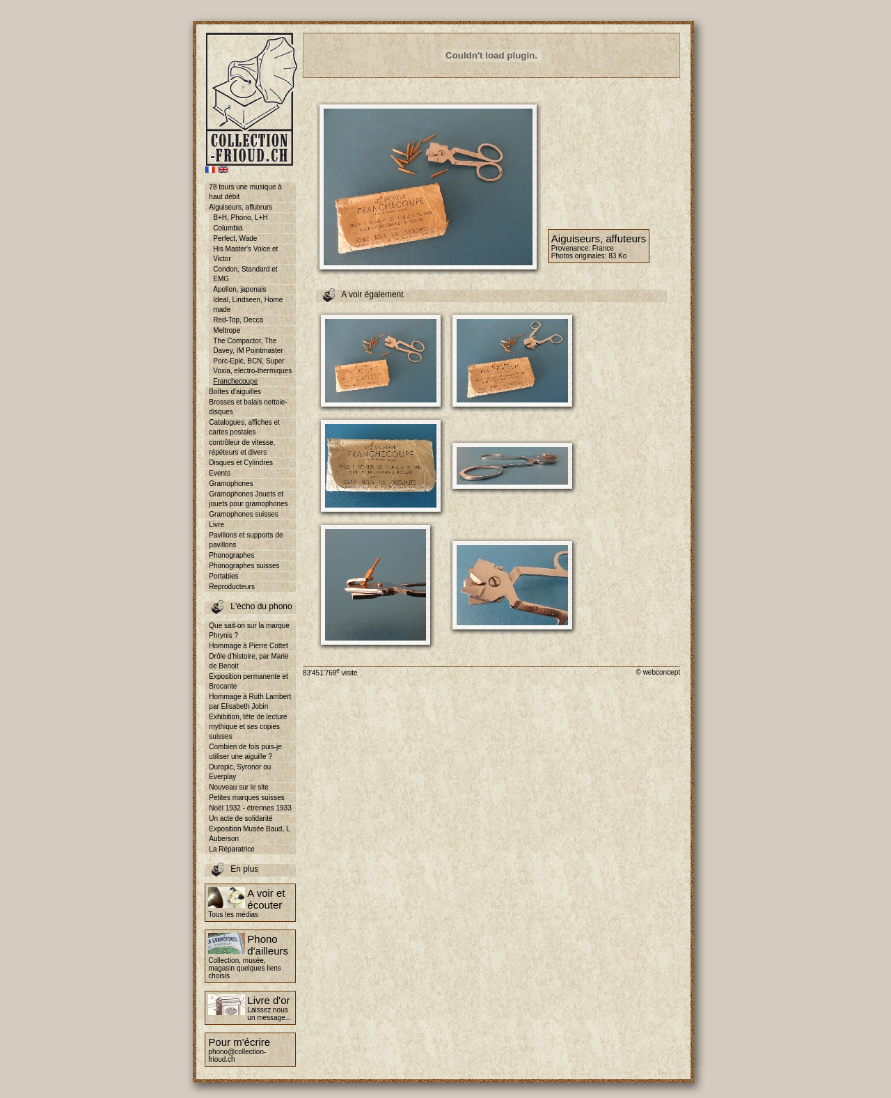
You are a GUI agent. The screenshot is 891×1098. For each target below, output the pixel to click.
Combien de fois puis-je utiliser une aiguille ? (245, 751)
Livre (216, 524)
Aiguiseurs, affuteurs (240, 207)
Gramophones (231, 483)
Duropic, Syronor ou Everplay (240, 772)
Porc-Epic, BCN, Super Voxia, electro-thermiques (252, 366)
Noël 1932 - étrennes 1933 (250, 808)
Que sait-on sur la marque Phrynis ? (249, 630)
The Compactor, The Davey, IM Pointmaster (248, 345)
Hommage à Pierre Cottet (248, 646)
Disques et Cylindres (241, 462)
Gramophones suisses (243, 514)
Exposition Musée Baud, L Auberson (249, 833)
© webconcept (658, 672)
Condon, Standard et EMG (245, 274)
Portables (223, 576)
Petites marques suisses (246, 797)
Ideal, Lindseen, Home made (248, 304)
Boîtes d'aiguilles (235, 391)
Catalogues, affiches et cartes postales (244, 427)
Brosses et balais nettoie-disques (248, 407)
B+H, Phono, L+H (240, 217)
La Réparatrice (232, 849)
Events (219, 473)
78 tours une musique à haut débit (245, 192)
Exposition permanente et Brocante (248, 681)
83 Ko (617, 256)
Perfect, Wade (235, 238)
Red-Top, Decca (238, 320)
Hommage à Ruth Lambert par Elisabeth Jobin (250, 701)
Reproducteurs (232, 586)
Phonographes (231, 555)
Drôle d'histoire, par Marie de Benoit (248, 661)
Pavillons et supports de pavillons (246, 540)
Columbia (227, 228)
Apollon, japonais (239, 289)
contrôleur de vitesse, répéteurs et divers (242, 447)
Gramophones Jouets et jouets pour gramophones (248, 499)
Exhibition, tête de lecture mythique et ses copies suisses (248, 726)
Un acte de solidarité (240, 818)
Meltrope (226, 330)
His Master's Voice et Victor (245, 253)
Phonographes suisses (244, 566)
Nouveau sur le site (239, 787)
